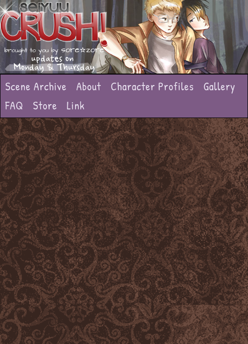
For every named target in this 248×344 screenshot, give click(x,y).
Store (45, 105)
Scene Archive (36, 86)
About (88, 86)
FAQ (14, 105)
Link (76, 105)
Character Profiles (152, 86)
